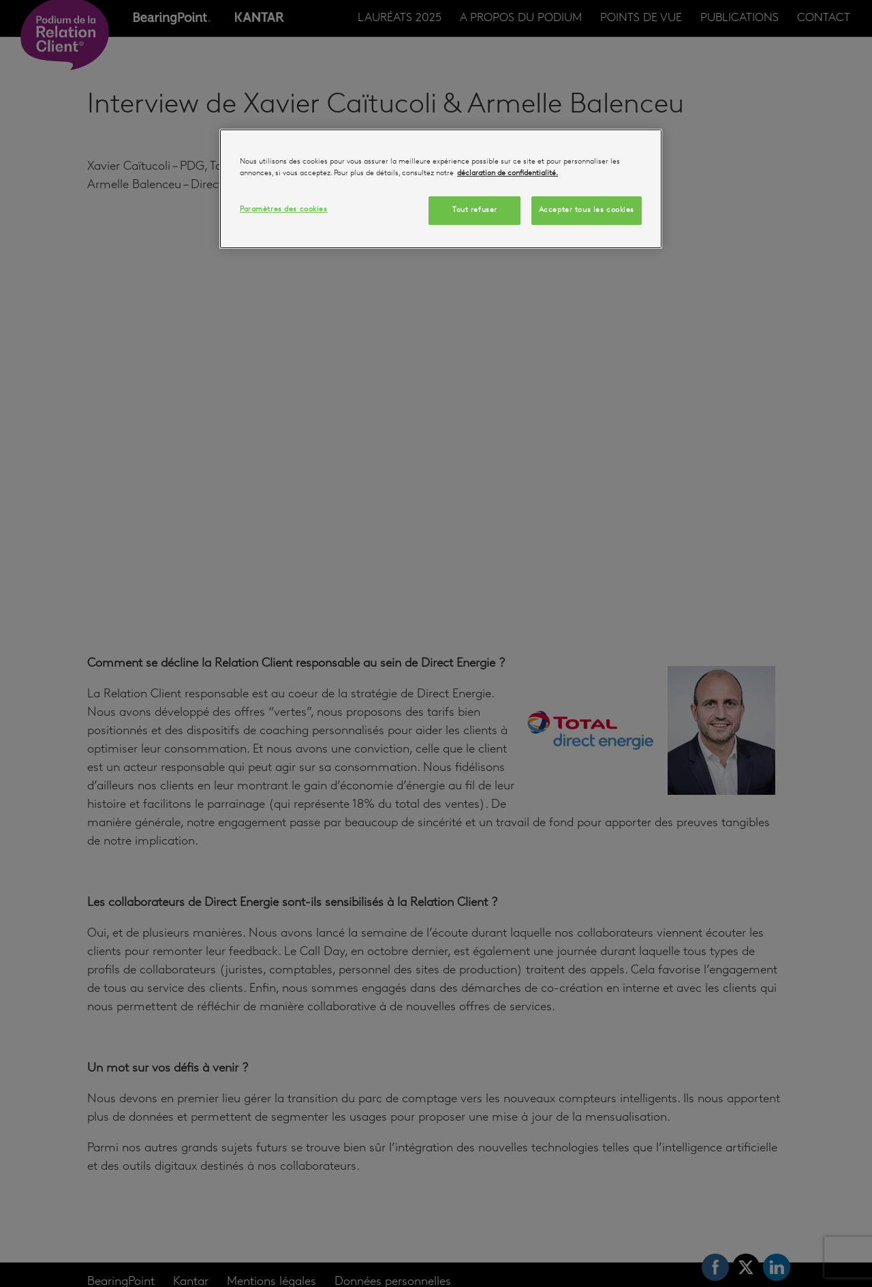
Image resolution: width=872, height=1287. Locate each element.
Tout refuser (474, 210)
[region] (440, 189)
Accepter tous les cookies (586, 210)
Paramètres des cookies (284, 209)
